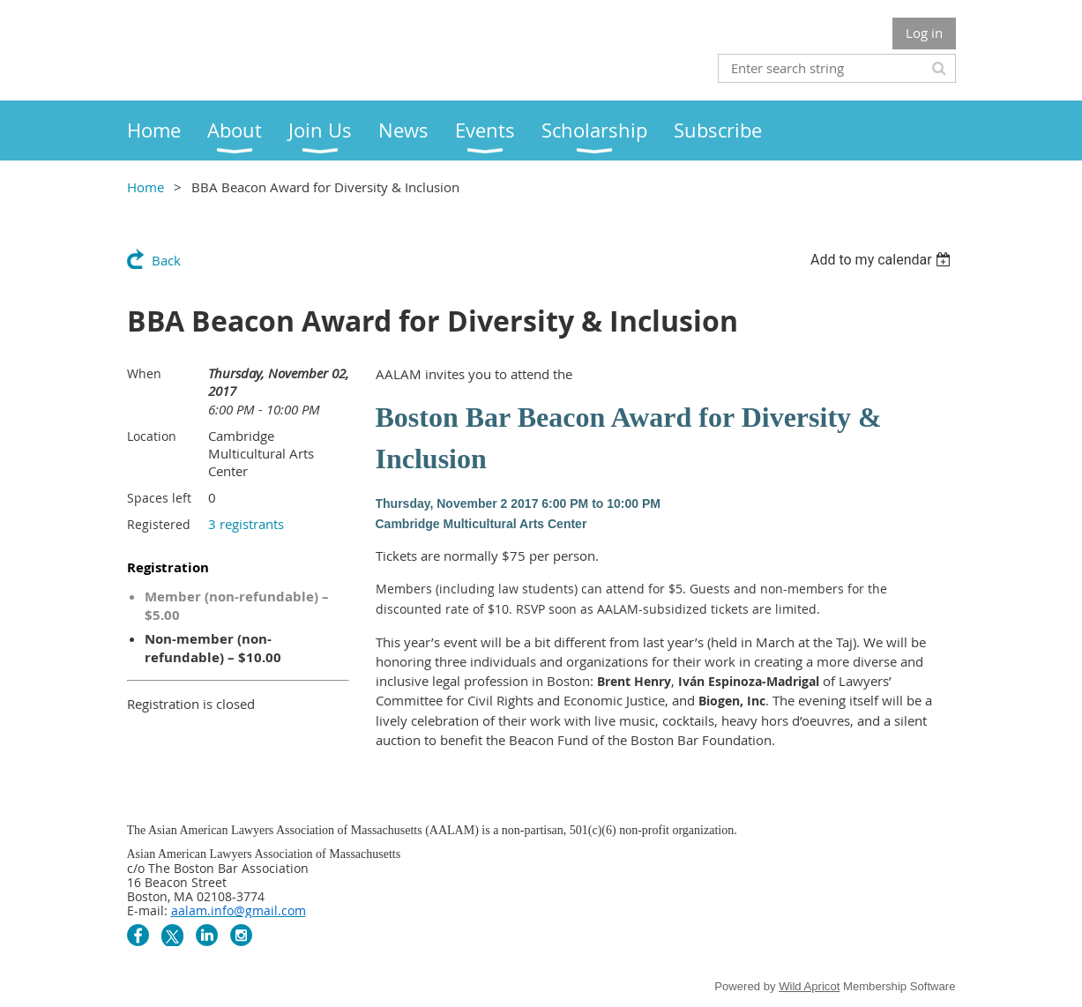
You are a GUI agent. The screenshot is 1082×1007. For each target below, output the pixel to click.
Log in (924, 32)
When (144, 373)
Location (151, 436)
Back (166, 260)
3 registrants (246, 524)
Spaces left (159, 497)
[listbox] (883, 260)
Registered (158, 524)
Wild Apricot (809, 986)
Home (145, 187)
